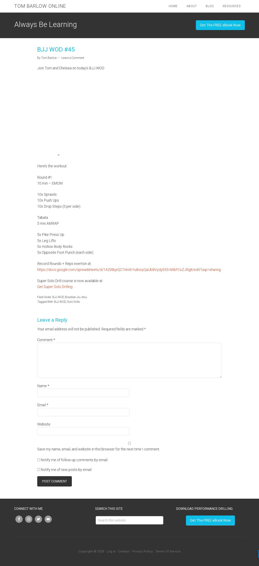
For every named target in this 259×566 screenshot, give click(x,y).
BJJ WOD (58, 297)
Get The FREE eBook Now (220, 25)
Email (42, 405)
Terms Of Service (167, 551)
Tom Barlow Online (40, 6)
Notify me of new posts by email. (66, 469)
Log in (111, 551)
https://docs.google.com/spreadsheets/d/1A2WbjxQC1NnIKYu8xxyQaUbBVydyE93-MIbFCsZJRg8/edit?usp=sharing (129, 269)
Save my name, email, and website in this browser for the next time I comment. (98, 449)
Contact (124, 551)
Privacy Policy (142, 551)
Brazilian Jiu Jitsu (76, 297)
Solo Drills (73, 301)
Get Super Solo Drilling (54, 287)
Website (43, 424)
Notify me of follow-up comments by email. (74, 460)
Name (43, 386)
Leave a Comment (72, 57)
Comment (46, 340)
